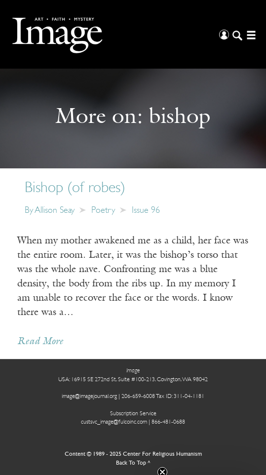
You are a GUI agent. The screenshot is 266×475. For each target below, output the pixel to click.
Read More (40, 342)
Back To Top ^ (133, 463)
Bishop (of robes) (75, 188)
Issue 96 (146, 210)
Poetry (103, 210)
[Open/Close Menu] (250, 34)
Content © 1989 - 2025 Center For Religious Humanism (133, 454)
